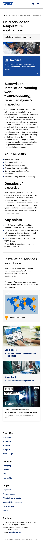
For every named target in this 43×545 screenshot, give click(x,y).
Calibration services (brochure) (20, 381)
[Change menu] (38, 4)
